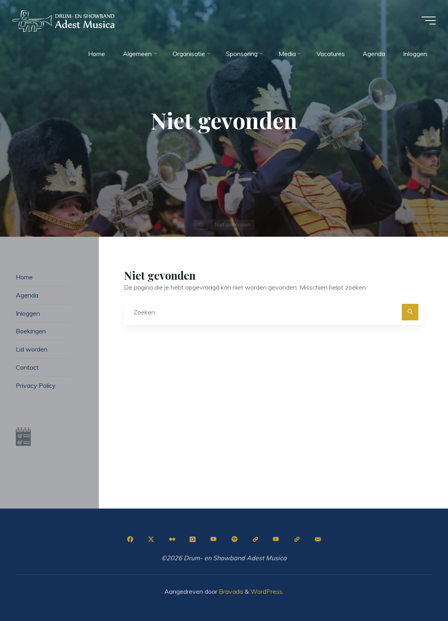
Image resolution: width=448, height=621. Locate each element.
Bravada (230, 591)
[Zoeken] (410, 312)
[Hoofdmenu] (428, 20)
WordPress (266, 591)
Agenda (27, 295)
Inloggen (28, 313)
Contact (27, 367)
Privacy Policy (36, 385)
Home (24, 277)
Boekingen (31, 331)
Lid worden (31, 349)
